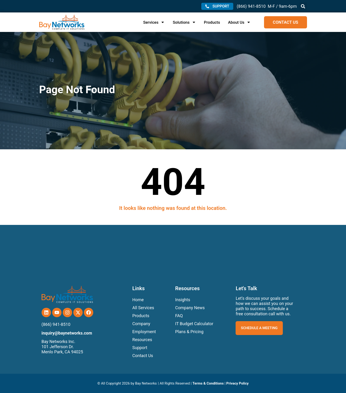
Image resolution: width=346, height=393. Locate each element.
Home (138, 299)
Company (141, 323)
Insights (182, 299)
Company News (190, 307)
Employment (144, 331)
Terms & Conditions (208, 383)
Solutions (184, 22)
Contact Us (142, 355)
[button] (303, 6)
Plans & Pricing (189, 331)
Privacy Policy (237, 383)
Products (212, 22)
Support (139, 347)
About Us (239, 22)
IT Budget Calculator (194, 323)
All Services (143, 307)
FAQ (179, 315)
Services (154, 22)
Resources (142, 339)
